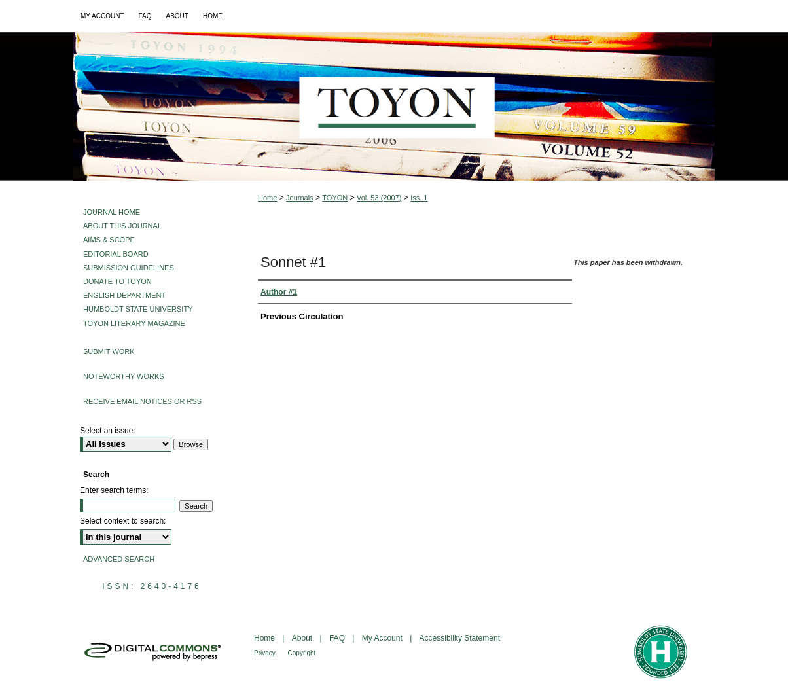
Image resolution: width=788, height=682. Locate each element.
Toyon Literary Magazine (134, 323)
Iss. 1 (418, 198)
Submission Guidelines (128, 268)
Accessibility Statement (460, 638)
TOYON (335, 198)
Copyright (302, 652)
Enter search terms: (114, 490)
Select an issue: (107, 430)
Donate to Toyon (117, 281)
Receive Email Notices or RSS (142, 401)
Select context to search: (123, 521)
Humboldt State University (137, 309)
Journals (299, 198)
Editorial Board (116, 254)
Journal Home (111, 212)
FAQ (338, 638)
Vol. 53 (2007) (379, 198)
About (303, 638)
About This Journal (122, 226)
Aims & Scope (109, 239)
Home (267, 198)
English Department (124, 295)
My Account (383, 638)
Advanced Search (118, 559)
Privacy (266, 652)
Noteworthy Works (123, 376)
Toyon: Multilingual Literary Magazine (394, 106)
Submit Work (109, 351)
